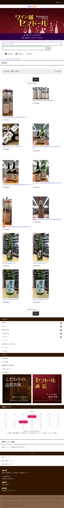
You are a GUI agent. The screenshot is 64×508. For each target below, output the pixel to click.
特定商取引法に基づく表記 (34, 497)
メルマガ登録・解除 (56, 497)
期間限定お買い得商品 (8, 365)
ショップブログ (5, 499)
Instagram (19, 54)
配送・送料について (16, 497)
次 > (36, 79)
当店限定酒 (5, 358)
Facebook (8, 54)
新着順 (17, 71)
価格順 (12, 71)
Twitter (29, 54)
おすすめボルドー (6, 369)
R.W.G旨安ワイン (6, 372)
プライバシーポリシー (46, 497)
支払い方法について (6, 497)
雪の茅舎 (17, 59)
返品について (25, 497)
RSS (11, 499)
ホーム (3, 59)
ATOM (14, 499)
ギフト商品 (5, 361)
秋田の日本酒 (10, 59)
